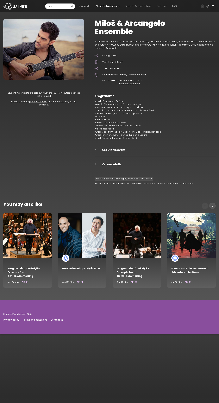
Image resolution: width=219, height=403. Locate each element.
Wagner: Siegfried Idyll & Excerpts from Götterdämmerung (24, 272)
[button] (213, 6)
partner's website (38, 101)
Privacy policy (11, 319)
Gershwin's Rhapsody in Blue (81, 268)
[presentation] (205, 206)
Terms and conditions (34, 319)
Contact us (57, 319)
